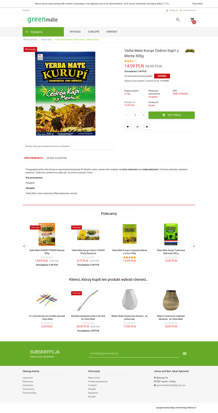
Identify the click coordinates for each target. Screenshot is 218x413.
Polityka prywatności (98, 381)
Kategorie (34, 32)
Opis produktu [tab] (33, 158)
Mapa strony (94, 377)
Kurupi (152, 105)
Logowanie (28, 377)
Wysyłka (75, 31)
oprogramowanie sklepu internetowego (171, 408)
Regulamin (93, 393)
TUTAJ (166, 3)
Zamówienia (28, 389)
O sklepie (93, 31)
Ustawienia (28, 385)
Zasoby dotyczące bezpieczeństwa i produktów (47, 146)
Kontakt (112, 31)
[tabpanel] (109, 183)
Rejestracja (28, 381)
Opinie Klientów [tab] (57, 158)
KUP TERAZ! (171, 115)
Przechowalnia (29, 393)
